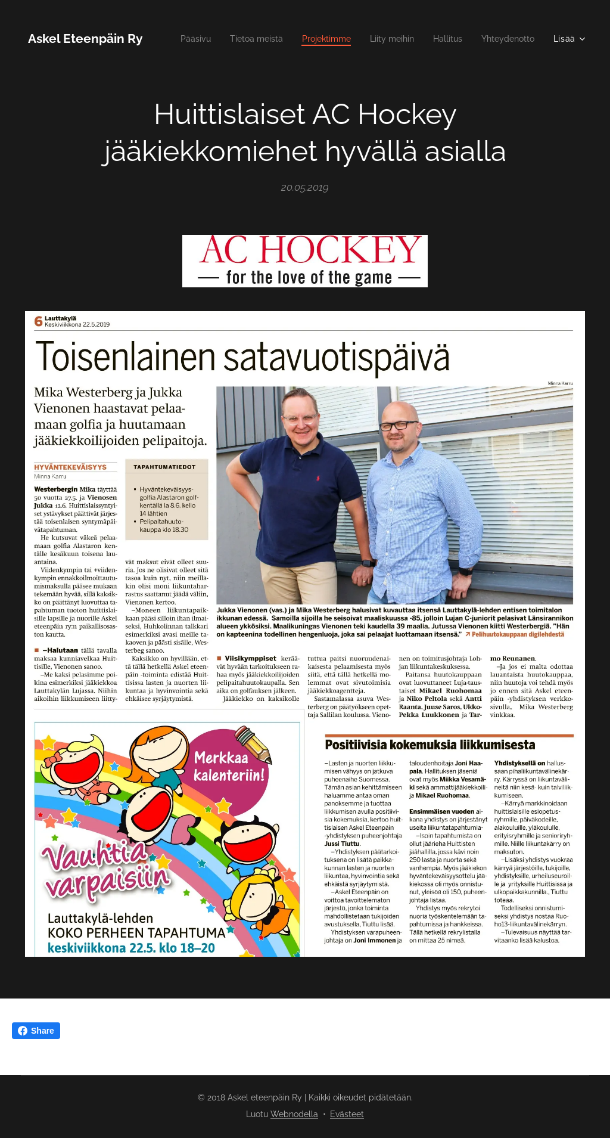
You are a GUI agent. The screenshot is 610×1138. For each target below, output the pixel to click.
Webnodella (294, 1114)
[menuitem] (251, 39)
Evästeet (347, 1114)
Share (36, 1030)
